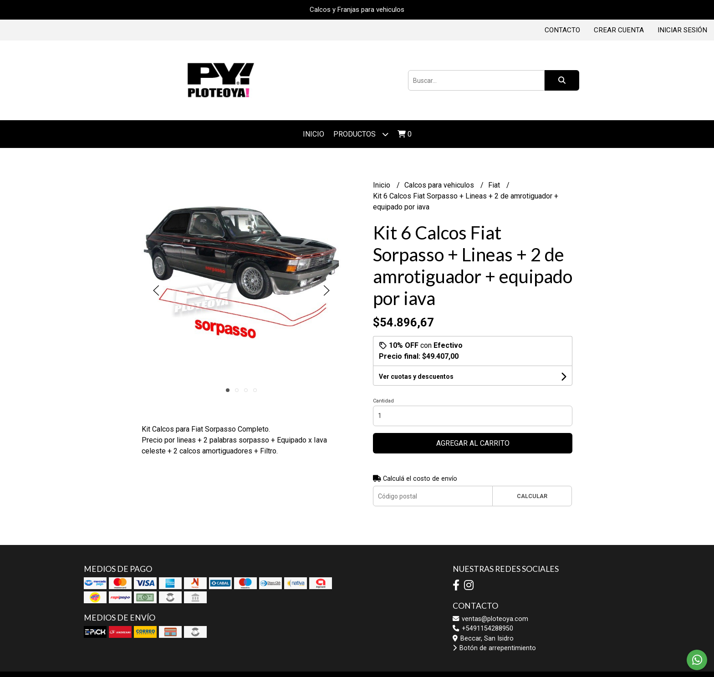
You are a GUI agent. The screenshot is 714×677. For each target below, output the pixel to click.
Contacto (562, 30)
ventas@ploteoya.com (490, 619)
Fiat (495, 185)
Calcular (532, 496)
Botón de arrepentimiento (494, 648)
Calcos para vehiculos (440, 185)
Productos (360, 134)
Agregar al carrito (473, 443)
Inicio (313, 134)
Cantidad (383, 401)
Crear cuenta (619, 30)
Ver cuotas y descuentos (416, 376)
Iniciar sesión (682, 30)
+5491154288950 (483, 628)
